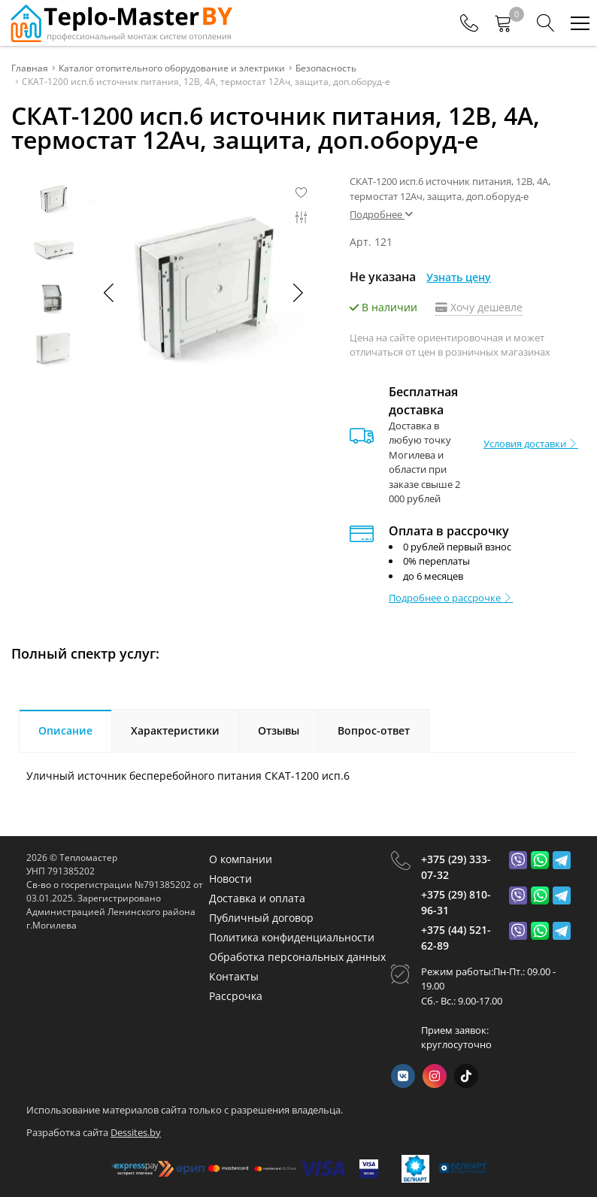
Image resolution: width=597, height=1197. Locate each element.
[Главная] (120, 23)
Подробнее (381, 214)
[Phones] (469, 23)
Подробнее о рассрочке (451, 598)
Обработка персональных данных (297, 957)
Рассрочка (235, 996)
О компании (240, 859)
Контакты (234, 976)
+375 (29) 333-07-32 (456, 867)
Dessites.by (136, 1131)
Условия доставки (530, 443)
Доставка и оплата (257, 898)
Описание (65, 730)
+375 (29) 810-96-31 (456, 902)
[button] (297, 292)
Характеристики (175, 730)
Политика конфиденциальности (291, 937)
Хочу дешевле (479, 307)
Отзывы (278, 730)
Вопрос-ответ (374, 730)
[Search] (545, 23)
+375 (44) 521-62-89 (456, 938)
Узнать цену (458, 277)
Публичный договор (261, 918)
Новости (230, 878)
